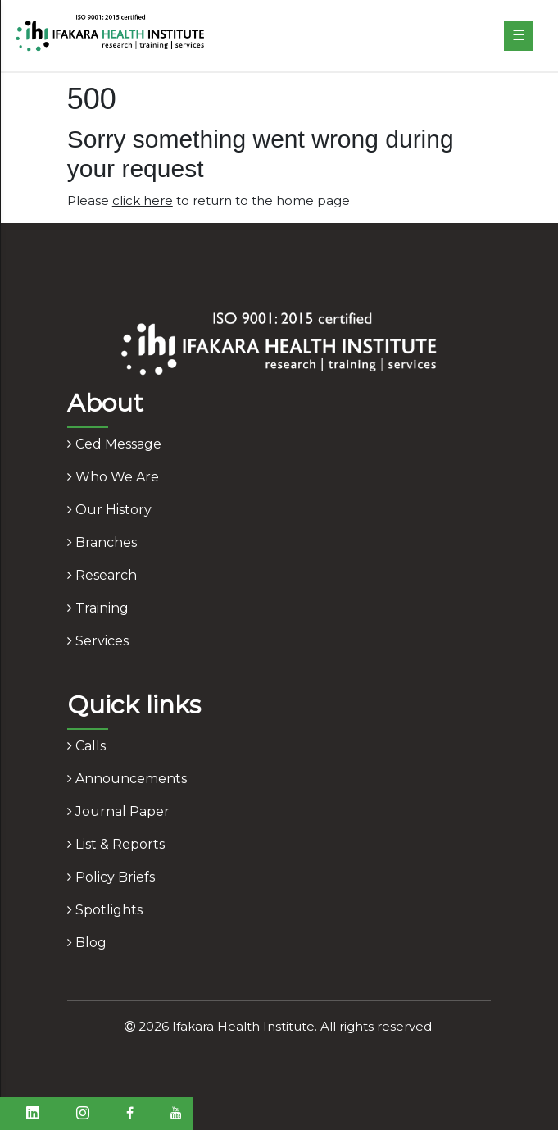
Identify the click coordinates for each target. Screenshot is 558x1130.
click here (142, 200)
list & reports (116, 844)
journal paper (118, 811)
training (98, 608)
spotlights (105, 910)
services (98, 641)
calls (86, 746)
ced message (114, 444)
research (102, 575)
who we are (113, 477)
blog (87, 942)
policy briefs (111, 877)
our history (109, 509)
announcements (127, 778)
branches (102, 542)
